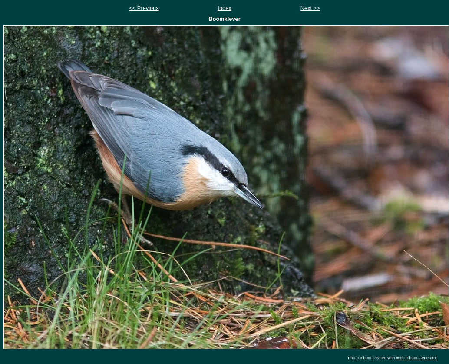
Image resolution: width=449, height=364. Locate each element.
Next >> (310, 8)
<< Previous (143, 8)
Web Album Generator (416, 357)
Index (224, 8)
